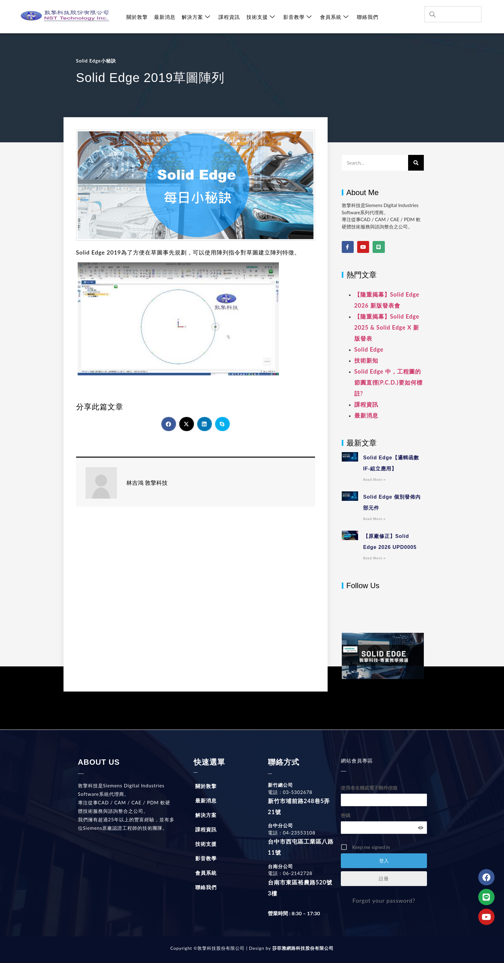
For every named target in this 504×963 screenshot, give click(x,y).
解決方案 (196, 16)
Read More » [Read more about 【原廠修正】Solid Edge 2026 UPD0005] (374, 558)
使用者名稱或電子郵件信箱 (369, 788)
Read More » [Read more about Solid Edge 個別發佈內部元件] (374, 519)
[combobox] (453, 14)
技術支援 (260, 16)
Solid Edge (369, 349)
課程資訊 (229, 17)
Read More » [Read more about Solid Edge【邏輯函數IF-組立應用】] (374, 480)
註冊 (384, 878)
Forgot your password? (383, 900)
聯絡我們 (367, 17)
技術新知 (366, 360)
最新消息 (164, 17)
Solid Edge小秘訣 (96, 60)
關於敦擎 (137, 17)
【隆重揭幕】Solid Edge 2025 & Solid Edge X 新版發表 (386, 327)
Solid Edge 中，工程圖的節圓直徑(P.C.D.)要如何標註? (388, 382)
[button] (168, 424)
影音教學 (297, 16)
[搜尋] (416, 163)
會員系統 (334, 16)
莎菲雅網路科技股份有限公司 (302, 948)
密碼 (345, 815)
